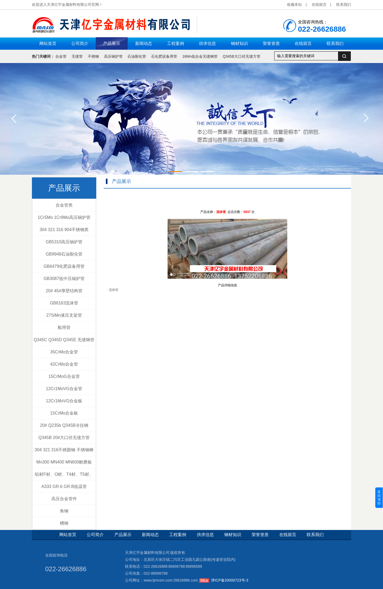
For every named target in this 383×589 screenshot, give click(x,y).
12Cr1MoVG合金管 (64, 388)
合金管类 (64, 205)
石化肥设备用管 (164, 56)
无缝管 (77, 56)
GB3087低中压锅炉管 (64, 278)
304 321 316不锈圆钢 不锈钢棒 (64, 450)
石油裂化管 (136, 56)
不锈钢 (93, 56)
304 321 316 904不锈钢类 (64, 229)
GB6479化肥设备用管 (64, 266)
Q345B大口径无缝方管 (241, 56)
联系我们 (343, 4)
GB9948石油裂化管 (64, 254)
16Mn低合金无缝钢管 (200, 56)
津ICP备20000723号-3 (229, 580)
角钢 (64, 511)
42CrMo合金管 (64, 364)
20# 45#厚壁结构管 (64, 291)
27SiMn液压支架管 (64, 315)
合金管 (60, 56)
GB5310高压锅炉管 (64, 242)
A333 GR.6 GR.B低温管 (64, 486)
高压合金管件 (64, 498)
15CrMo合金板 (64, 413)
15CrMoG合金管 (64, 376)
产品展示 (64, 187)
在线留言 (319, 4)
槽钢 (64, 523)
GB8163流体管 (64, 303)
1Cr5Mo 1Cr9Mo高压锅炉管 (64, 217)
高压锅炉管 (113, 56)
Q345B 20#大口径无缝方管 (64, 437)
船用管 (64, 327)
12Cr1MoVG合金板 (64, 401)
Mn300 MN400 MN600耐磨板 (64, 462)
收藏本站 (294, 4)
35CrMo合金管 (64, 352)
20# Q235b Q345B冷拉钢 (64, 425)
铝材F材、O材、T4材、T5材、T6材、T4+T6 (64, 476)
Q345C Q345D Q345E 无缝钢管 (64, 339)
